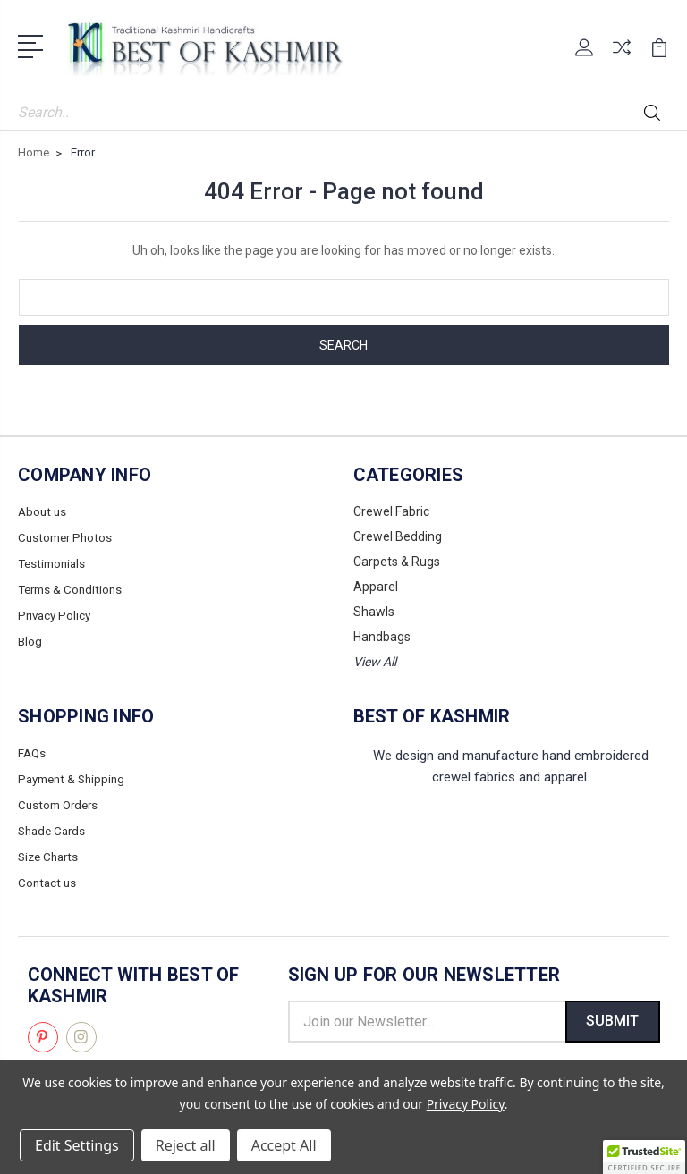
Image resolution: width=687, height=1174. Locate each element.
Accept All (284, 1145)
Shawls (373, 611)
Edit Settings (77, 1145)
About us (43, 511)
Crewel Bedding (397, 536)
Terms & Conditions (73, 586)
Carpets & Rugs (396, 561)
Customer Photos (67, 536)
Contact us (48, 878)
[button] (644, 1157)
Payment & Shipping (75, 778)
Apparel (375, 586)
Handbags (382, 636)
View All (374, 662)
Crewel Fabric (391, 511)
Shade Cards (54, 828)
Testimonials (54, 561)
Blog (30, 636)
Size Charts (50, 853)
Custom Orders (61, 803)
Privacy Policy (56, 611)
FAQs (32, 753)
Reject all (186, 1145)
